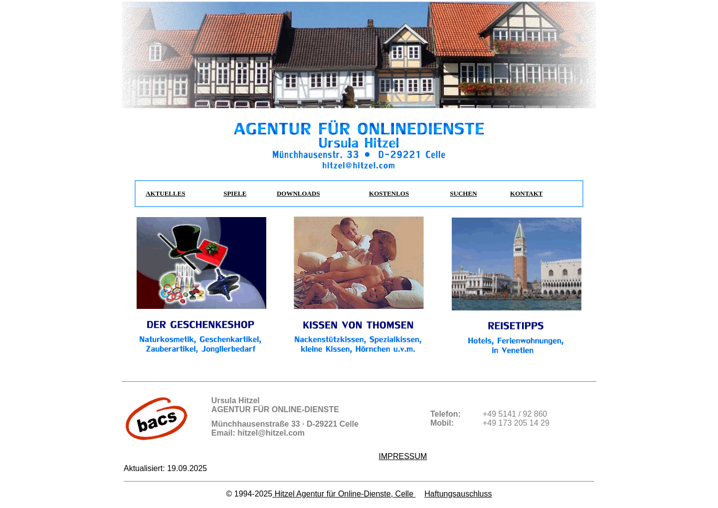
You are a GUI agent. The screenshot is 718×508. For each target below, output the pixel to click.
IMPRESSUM (402, 456)
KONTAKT (526, 193)
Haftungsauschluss (458, 494)
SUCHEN (463, 193)
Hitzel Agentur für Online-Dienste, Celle (343, 494)
